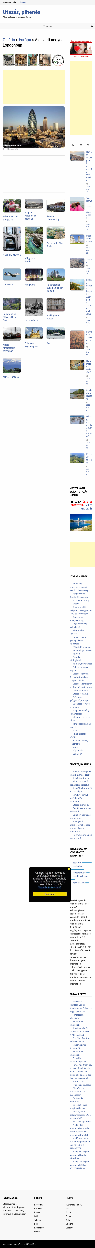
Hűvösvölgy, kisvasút (82, 650)
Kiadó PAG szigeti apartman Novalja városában (79, 1155)
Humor (37, 1231)
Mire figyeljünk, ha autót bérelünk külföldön (80, 798)
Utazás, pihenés (21, 12)
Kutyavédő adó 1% (74, 1204)
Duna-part (77, 753)
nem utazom (81, 882)
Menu (47, 26)
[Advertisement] (34, 87)
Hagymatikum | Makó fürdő (88, 367)
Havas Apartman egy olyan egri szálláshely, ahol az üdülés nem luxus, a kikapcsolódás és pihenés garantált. (81, 1071)
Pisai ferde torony (89, 238)
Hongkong (30, 284)
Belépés (23, 2)
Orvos (68, 1216)
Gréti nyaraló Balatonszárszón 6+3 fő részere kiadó (81, 1115)
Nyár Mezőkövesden (82, 1084)
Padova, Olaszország (53, 218)
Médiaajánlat (31, 1244)
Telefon (37, 1220)
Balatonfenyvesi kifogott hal (10, 218)
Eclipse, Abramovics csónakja (30, 215)
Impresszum (8, 1244)
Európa (25, 39)
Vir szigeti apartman (82, 1121)
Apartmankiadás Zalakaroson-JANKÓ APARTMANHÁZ (79, 1031)
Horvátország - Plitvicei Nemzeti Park (11, 317)
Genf (49, 343)
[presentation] (73, 144)
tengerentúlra (81, 872)
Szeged (76, 603)
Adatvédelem (19, 1244)
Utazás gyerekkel (81, 804)
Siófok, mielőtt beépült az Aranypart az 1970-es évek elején (89, 297)
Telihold (76, 653)
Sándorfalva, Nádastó (89, 394)
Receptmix (38, 1204)
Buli (36, 1224)
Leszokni (69, 1227)
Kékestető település (89, 458)
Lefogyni (69, 1224)
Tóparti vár (78, 750)
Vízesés (76, 747)
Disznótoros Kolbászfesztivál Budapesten (77, 1091)
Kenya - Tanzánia (11, 376)
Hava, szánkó (31, 320)
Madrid (76, 730)
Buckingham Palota (53, 317)
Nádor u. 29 (78, 1081)
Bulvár (37, 1212)
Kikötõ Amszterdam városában (9, 347)
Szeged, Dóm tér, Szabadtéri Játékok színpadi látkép (79, 677)
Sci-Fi (36, 1216)
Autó (68, 1220)
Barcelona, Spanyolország (89, 337)
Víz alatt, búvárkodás (82, 663)
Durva (68, 1212)
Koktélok (38, 1208)
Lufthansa (8, 284)
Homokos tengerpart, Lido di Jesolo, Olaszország (79, 587)
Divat (68, 1208)
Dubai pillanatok (80, 690)
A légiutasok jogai (81, 778)
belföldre (82, 862)
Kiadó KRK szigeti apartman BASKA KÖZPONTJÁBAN (79, 1165)
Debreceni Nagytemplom (31, 345)
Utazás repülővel (81, 693)
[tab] (73, 144)
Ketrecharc (39, 1227)
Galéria (9, 39)
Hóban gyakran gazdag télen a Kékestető (89, 426)
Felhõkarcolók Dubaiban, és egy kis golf (55, 287)
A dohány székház (12, 254)
